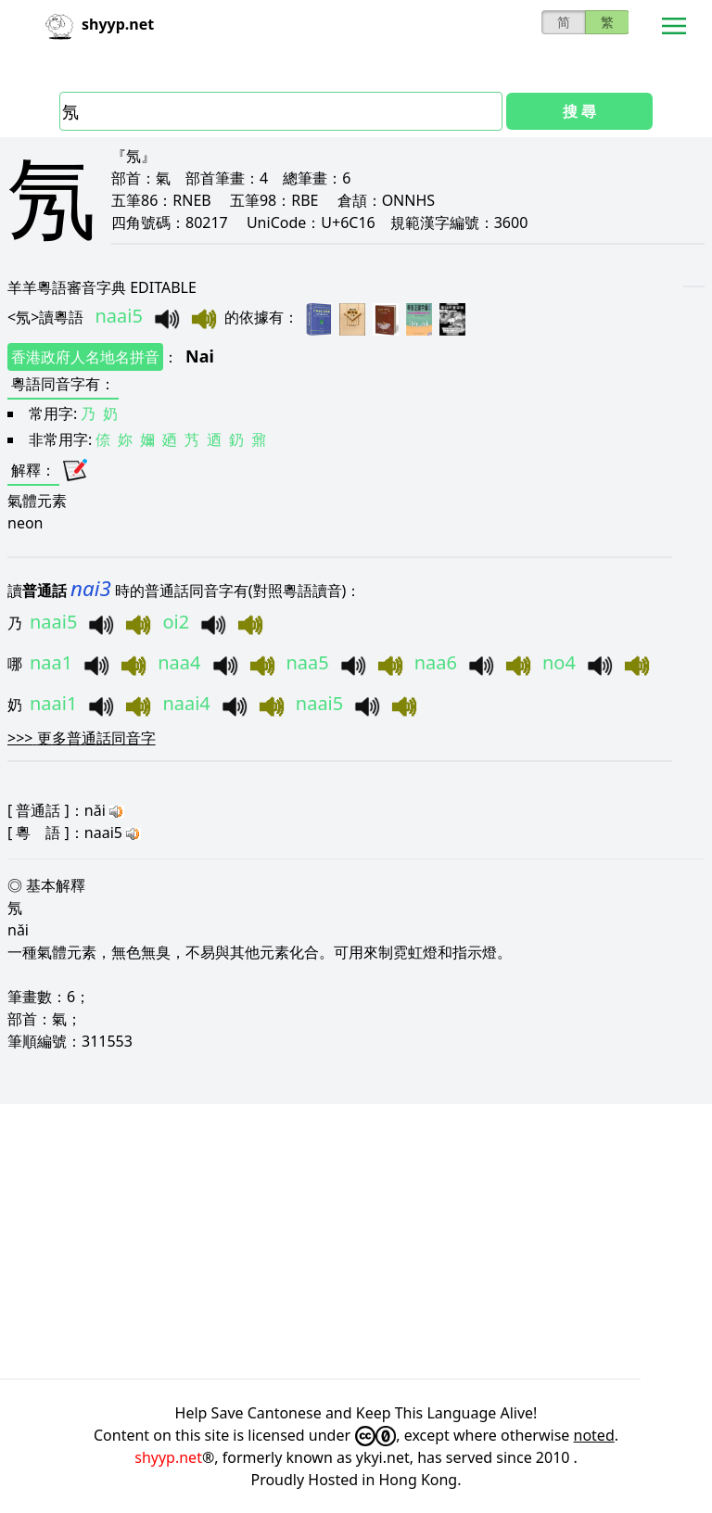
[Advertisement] (356, 1241)
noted (594, 1435)
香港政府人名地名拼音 (85, 357)
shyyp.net (168, 1457)
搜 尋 (579, 111)
